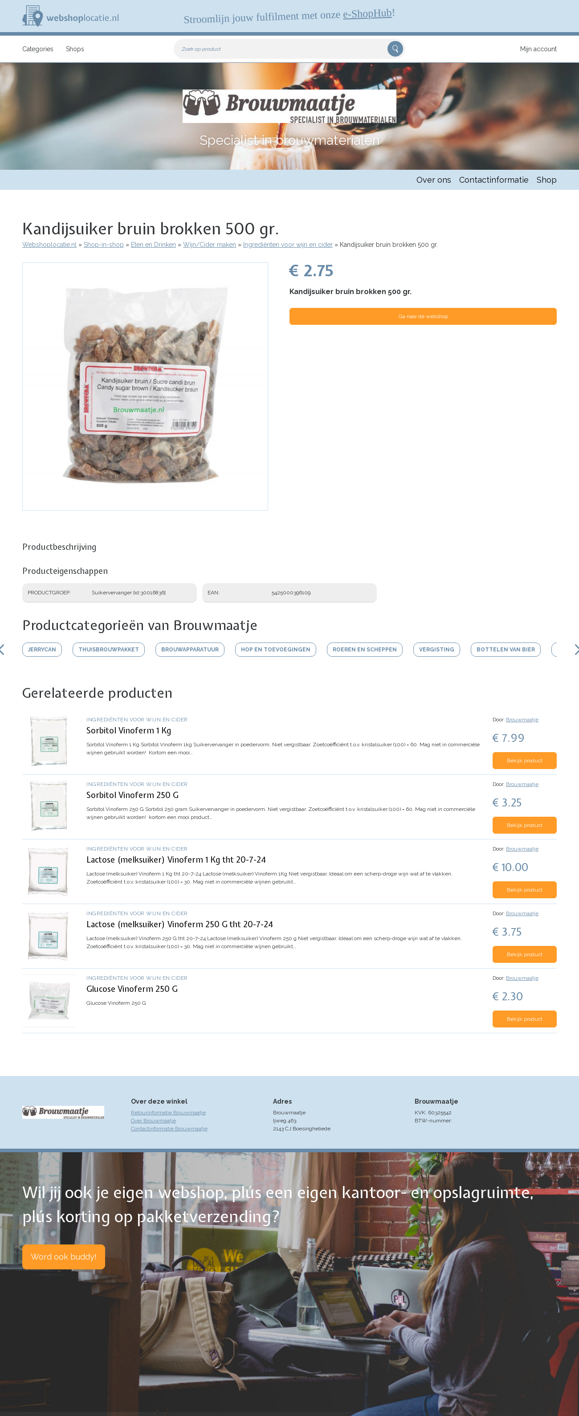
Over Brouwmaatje (153, 1120)
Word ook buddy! (64, 1256)
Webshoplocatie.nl (49, 244)
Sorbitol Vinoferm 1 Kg (128, 730)
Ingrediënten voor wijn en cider (288, 244)
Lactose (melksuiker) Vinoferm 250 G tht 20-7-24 (179, 924)
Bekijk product (524, 760)
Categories (37, 49)
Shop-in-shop (104, 244)
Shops (75, 49)
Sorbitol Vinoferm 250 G (132, 795)
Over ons (433, 179)
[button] (145, 506)
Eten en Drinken (153, 244)
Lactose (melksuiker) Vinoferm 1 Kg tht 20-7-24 (176, 859)
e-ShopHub (367, 13)
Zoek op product (201, 49)
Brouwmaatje (522, 719)
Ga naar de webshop (423, 316)
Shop (547, 179)
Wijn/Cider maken (209, 244)
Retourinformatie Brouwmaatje (168, 1112)
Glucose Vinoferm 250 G (131, 988)
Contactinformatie (494, 179)
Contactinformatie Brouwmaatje (169, 1128)
